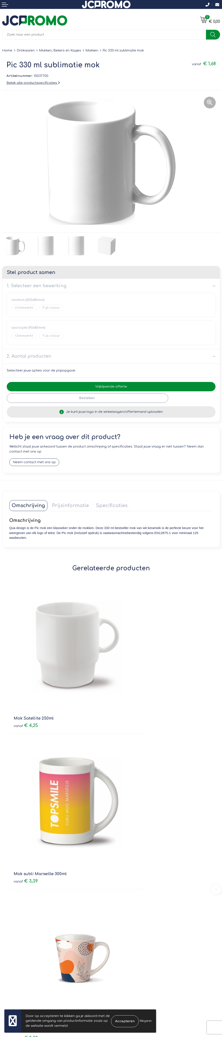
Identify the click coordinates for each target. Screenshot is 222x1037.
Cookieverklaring (126, 929)
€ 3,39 (128, 691)
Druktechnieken (126, 875)
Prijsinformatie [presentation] (70, 505)
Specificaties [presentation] (111, 505)
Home (7, 50)
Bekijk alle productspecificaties (33, 83)
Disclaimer (121, 941)
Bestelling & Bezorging (20, 929)
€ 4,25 (26, 691)
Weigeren (146, 1020)
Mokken (91, 50)
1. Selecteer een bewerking (36, 285)
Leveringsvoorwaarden (132, 922)
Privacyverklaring (127, 935)
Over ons (120, 857)
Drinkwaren (26, 50)
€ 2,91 (127, 813)
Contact (8, 922)
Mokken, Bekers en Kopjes (60, 50)
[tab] (28, 505)
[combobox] (104, 35)
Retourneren (12, 935)
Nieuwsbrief (122, 863)
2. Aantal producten (29, 356)
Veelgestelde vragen (130, 869)
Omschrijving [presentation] (28, 505)
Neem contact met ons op (34, 462)
